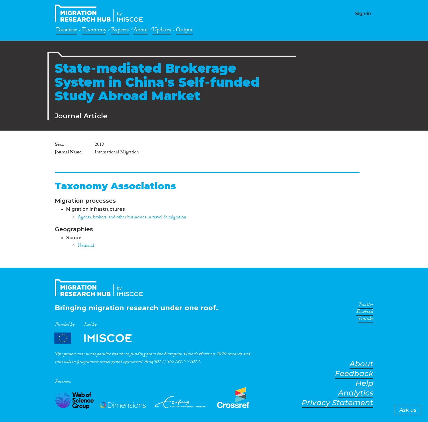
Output (184, 31)
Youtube (365, 319)
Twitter (365, 305)
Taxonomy (94, 31)
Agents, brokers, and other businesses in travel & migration (132, 218)
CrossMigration (100, 13)
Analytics (355, 393)
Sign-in (363, 13)
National (86, 246)
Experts (120, 31)
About (140, 31)
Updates (161, 31)
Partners (98, 338)
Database (66, 31)
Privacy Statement (337, 402)
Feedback (354, 373)
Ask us (407, 410)
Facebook (364, 312)
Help (364, 383)
